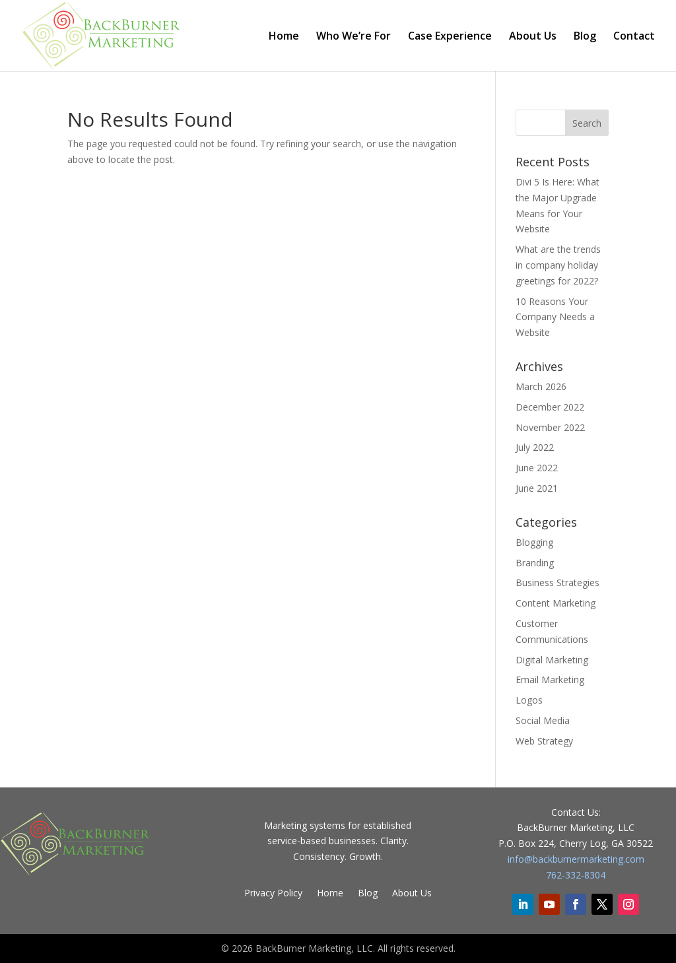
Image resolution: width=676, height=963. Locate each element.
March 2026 (541, 386)
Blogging (534, 542)
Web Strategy (544, 741)
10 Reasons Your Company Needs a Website (555, 317)
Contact (634, 37)
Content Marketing (555, 603)
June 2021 (537, 488)
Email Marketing (550, 679)
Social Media (543, 720)
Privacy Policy (273, 893)
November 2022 (550, 427)
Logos (529, 700)
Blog (585, 37)
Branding (535, 562)
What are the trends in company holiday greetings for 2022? (558, 265)
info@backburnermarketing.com (576, 859)
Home (284, 37)
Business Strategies (557, 582)
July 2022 (535, 447)
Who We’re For (353, 37)
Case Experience (450, 37)
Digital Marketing (552, 659)
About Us (533, 37)
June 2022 (537, 467)
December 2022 (550, 407)
